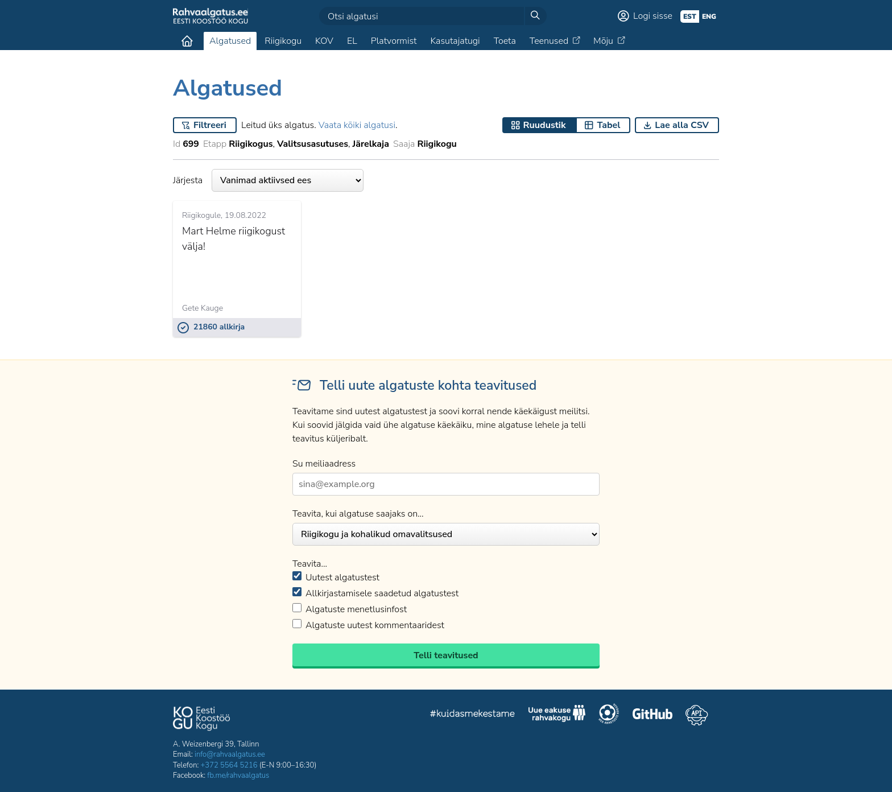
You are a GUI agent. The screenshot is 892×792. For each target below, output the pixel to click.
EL (352, 41)
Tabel (608, 125)
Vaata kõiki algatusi (357, 125)
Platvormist (394, 41)
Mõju (603, 41)
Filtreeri (209, 125)
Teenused (549, 41)
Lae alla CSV (682, 125)
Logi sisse (652, 16)
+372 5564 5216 (229, 765)
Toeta (505, 41)
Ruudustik (544, 125)
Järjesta (268, 180)
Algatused (230, 41)
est (689, 16)
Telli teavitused (446, 655)
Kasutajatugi (455, 41)
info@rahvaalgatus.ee (230, 754)
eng (709, 16)
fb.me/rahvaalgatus (238, 775)
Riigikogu (283, 41)
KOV (324, 41)
